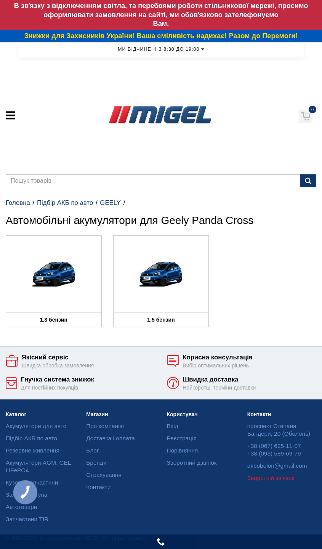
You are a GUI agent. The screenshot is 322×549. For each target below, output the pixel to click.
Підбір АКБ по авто (65, 202)
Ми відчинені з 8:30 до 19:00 (161, 49)
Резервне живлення (32, 450)
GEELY (110, 202)
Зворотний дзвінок (192, 462)
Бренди (96, 462)
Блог (92, 450)
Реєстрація (182, 438)
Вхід (172, 426)
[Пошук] (308, 180)
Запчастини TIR (27, 519)
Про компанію (105, 426)
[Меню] (10, 115)
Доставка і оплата (110, 438)
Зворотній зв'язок (270, 478)
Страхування (104, 475)
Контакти (98, 487)
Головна (18, 202)
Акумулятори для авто (36, 426)
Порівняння (182, 450)
